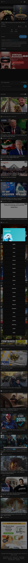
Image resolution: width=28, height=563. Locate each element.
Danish (14, 328)
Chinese (14, 280)
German (14, 260)
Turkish (14, 272)
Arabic (14, 248)
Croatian (14, 292)
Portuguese (14, 308)
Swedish (14, 320)
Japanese (14, 304)
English (14, 244)
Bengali (14, 300)
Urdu (14, 284)
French (14, 256)
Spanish (14, 268)
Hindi (14, 276)
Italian (14, 312)
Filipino (14, 332)
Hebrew (14, 296)
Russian (14, 264)
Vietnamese (14, 324)
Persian (14, 316)
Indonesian (14, 288)
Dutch (14, 252)
